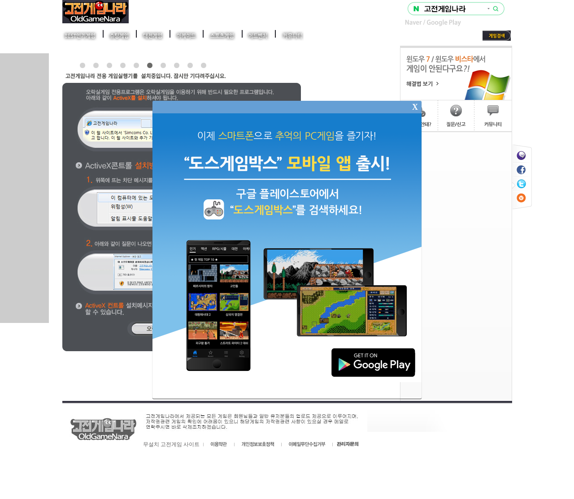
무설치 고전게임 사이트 (171, 444)
